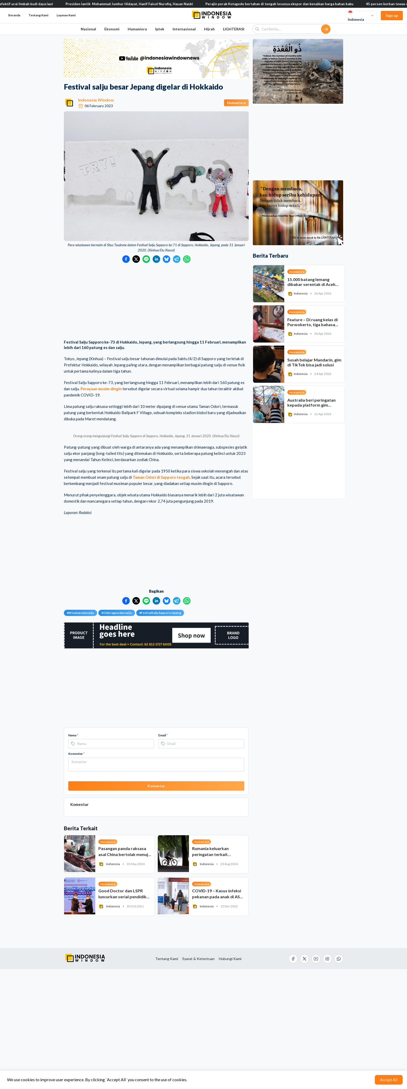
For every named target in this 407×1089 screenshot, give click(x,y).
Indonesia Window (96, 99)
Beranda (14, 15)
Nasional (88, 29)
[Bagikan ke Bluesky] (166, 259)
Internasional (184, 29)
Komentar (76, 873)
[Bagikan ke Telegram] (176, 259)
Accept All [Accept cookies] (388, 1079)
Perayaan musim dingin (101, 388)
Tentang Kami (38, 15)
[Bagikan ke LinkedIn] (156, 259)
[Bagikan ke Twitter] (136, 259)
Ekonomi (111, 29)
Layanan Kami (66, 15)
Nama (73, 855)
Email (163, 855)
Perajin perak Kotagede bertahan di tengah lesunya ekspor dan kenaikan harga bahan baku (305, 4)
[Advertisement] (156, 301)
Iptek (159, 29)
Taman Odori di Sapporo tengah (161, 597)
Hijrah (209, 29)
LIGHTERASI (233, 29)
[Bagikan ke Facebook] (126, 259)
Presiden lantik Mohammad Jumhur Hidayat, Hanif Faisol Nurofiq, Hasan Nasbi (155, 4)
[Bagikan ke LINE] (146, 259)
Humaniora (137, 29)
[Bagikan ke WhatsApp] (187, 259)
